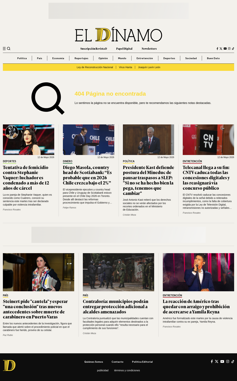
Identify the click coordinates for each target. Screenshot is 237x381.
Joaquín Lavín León (149, 67)
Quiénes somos (93, 361)
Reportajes (81, 58)
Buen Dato (213, 58)
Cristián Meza (129, 215)
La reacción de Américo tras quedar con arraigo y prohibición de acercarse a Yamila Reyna (196, 306)
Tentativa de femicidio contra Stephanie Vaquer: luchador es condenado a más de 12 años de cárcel (26, 177)
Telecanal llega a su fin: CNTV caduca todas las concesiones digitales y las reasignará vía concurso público (206, 177)
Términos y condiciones (127, 370)
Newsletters (149, 48)
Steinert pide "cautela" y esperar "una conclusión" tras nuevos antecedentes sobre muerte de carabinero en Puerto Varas (35, 309)
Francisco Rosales (12, 209)
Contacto (117, 361)
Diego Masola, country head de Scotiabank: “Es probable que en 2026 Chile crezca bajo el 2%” (87, 175)
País (39, 58)
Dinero (67, 161)
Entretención (145, 58)
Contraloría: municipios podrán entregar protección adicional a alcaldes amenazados (115, 306)
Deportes (169, 58)
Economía (58, 58)
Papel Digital (124, 48)
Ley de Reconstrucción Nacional (95, 67)
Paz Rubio (8, 335)
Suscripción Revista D (93, 48)
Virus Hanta (125, 67)
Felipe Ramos (69, 207)
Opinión (103, 58)
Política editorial (142, 361)
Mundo (122, 58)
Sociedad (191, 58)
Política (22, 58)
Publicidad (102, 370)
